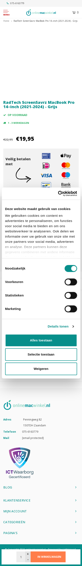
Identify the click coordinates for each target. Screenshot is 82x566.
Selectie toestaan (41, 354)
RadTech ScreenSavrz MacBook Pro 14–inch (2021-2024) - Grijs (45, 20)
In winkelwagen (49, 557)
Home (6, 20)
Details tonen (58, 326)
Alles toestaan (41, 340)
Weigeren (41, 369)
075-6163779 (15, 3)
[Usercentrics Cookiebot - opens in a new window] (58, 193)
